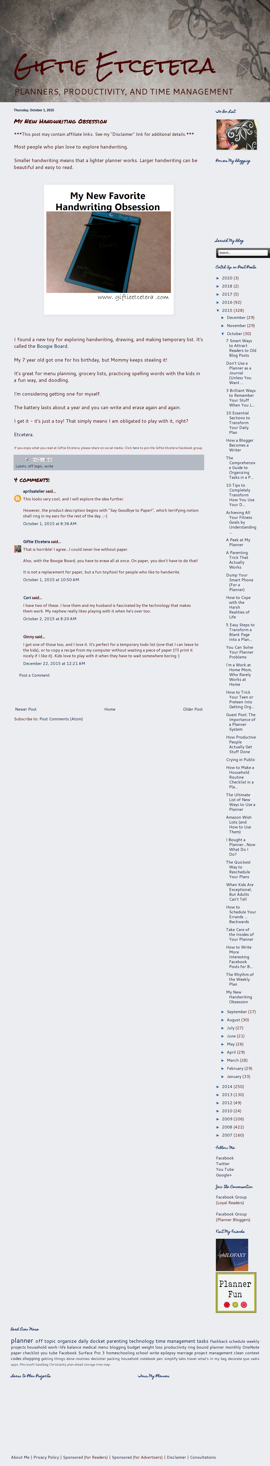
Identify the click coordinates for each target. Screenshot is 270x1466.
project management (213, 1353)
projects (18, 1347)
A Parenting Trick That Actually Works (237, 560)
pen (160, 1358)
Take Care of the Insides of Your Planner (240, 934)
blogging (118, 1347)
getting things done (58, 1358)
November (237, 325)
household (36, 1347)
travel (191, 1358)
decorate (235, 1358)
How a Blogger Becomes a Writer (239, 445)
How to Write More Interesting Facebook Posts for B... (239, 956)
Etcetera (23, 434)
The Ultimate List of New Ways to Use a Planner (240, 802)
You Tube (225, 1169)
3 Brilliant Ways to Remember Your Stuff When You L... (241, 397)
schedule (237, 1341)
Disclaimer (176, 1457)
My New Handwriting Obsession (239, 996)
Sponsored (73, 1457)
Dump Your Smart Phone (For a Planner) (239, 582)
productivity (175, 1347)
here (136, 447)
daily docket (91, 1341)
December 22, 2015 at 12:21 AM (54, 663)
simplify (171, 1358)
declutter (98, 1358)
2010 (227, 1111)
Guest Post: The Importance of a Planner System (240, 722)
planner (22, 1340)
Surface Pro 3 (91, 1353)
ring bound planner (206, 1347)
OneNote (250, 1347)
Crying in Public (240, 759)
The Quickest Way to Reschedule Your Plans (238, 869)
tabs (182, 1358)
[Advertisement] (109, 692)
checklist (31, 1353)
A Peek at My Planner (238, 542)
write (48, 466)
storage (89, 1364)
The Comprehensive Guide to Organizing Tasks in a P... (240, 467)
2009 (227, 1119)
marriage (185, 1353)
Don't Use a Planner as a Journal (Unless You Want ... (238, 372)
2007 (227, 1135)
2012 (227, 1102)
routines (83, 1358)
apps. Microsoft (23, 1364)
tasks (202, 1341)
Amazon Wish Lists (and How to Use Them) (239, 824)
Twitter (223, 1163)
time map (103, 1364)
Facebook (225, 1158)
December (237, 317)
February (235, 1068)
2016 (227, 302)
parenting (117, 1341)
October (235, 333)
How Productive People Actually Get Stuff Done (241, 744)
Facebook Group (231, 1197)
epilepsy (168, 1353)
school (142, 1353)
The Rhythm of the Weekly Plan (240, 979)
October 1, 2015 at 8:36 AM (50, 523)
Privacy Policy (46, 1457)
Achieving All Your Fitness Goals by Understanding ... (241, 522)
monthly (233, 1347)
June (232, 1036)
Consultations (203, 1457)
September (237, 1011)
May (231, 1044)
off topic (35, 466)
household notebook (138, 1358)
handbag (42, 1364)
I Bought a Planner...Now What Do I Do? (240, 847)
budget (133, 1347)
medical (90, 1347)
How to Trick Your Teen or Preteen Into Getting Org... (240, 699)
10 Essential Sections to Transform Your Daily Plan (238, 422)
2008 (227, 1127)
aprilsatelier (34, 491)
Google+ (224, 1175)
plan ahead (75, 1364)
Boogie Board (52, 346)
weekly (253, 1341)
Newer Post (26, 709)
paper (16, 1353)
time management (175, 1341)
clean (239, 1353)
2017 (227, 294)
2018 (227, 286)
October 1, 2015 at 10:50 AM (51, 579)
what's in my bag (212, 1358)
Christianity (57, 1364)
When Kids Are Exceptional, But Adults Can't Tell (239, 892)
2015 (227, 310)
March (233, 1060)
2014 (227, 1086)
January (234, 1076)
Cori (27, 597)
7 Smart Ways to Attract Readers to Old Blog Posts (241, 348)
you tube (49, 1353)
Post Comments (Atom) (61, 719)
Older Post (193, 709)
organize (67, 1341)
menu (103, 1347)
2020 (227, 278)
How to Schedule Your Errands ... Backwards (241, 914)
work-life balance (64, 1347)
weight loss (152, 1347)
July (231, 1028)
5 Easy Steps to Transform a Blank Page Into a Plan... (240, 632)
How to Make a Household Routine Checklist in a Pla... (240, 777)
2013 (227, 1094)
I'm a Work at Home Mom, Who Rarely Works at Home (239, 674)
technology (141, 1341)
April (232, 1052)
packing (113, 1358)
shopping (31, 1358)
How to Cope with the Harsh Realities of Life (238, 607)
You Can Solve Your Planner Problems (239, 652)
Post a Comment (34, 675)
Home (109, 709)
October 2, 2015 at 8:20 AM (50, 618)
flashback (219, 1341)
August (234, 1019)
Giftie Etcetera (114, 65)
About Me (20, 1457)
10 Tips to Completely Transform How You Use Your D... (240, 494)
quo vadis (251, 1358)
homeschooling (120, 1353)
